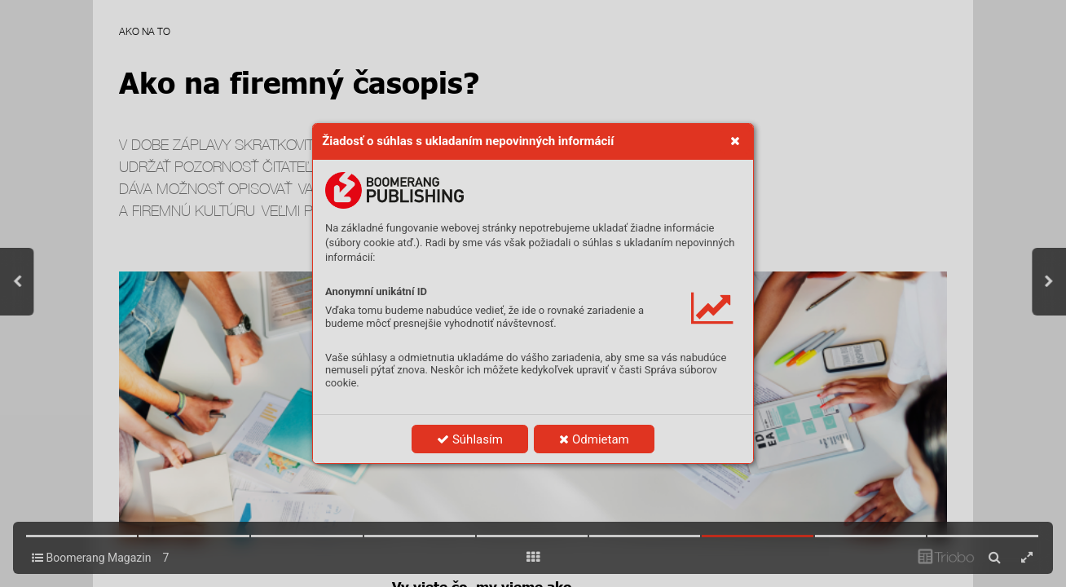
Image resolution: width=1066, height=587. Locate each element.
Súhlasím (470, 439)
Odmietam (593, 439)
